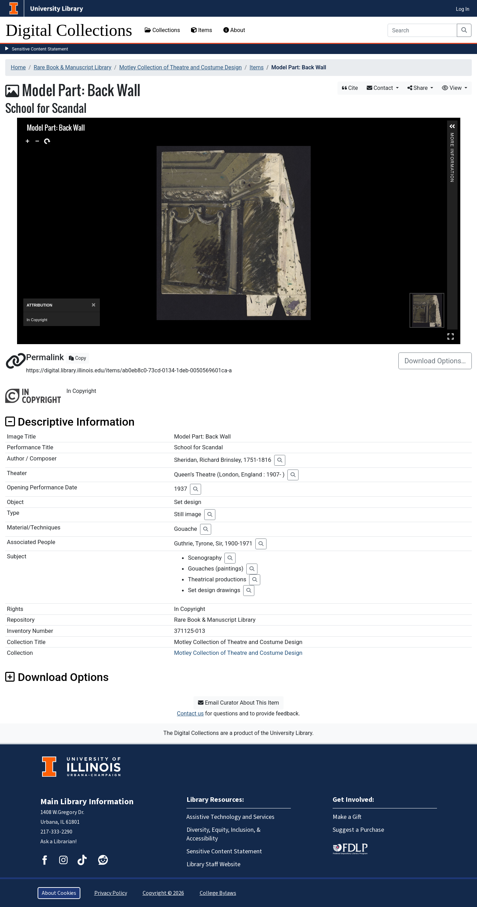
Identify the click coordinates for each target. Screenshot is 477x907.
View (452, 88)
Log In (462, 9)
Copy (77, 358)
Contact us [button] (190, 713)
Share (418, 88)
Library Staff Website (213, 864)
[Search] (422, 30)
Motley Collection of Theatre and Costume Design (180, 67)
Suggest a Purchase (358, 829)
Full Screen (450, 336)
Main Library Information (87, 802)
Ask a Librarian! (58, 841)
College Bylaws (218, 893)
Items (201, 30)
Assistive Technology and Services (230, 817)
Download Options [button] (57, 677)
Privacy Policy (110, 893)
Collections (162, 30)
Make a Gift (347, 817)
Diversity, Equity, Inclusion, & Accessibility (223, 834)
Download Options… (435, 361)
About (234, 30)
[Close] (93, 305)
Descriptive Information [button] (70, 421)
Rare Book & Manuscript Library (72, 67)
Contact (381, 88)
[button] (452, 126)
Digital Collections (69, 30)
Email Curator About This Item (238, 702)
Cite (350, 88)
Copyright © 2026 (163, 893)
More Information (452, 136)
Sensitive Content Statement (40, 49)
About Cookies (59, 893)
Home (18, 67)
